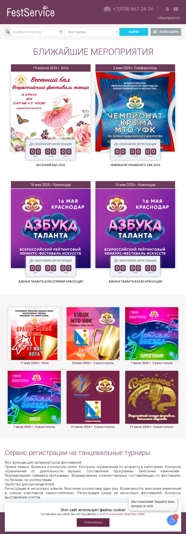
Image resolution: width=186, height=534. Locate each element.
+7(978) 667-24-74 (133, 9)
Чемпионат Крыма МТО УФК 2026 (135, 165)
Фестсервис (31, 11)
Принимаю (93, 522)
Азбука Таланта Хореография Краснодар (50, 281)
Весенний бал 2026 (50, 165)
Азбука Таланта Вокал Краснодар (135, 281)
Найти (134, 32)
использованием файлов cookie (122, 514)
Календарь (169, 32)
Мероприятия (169, 18)
